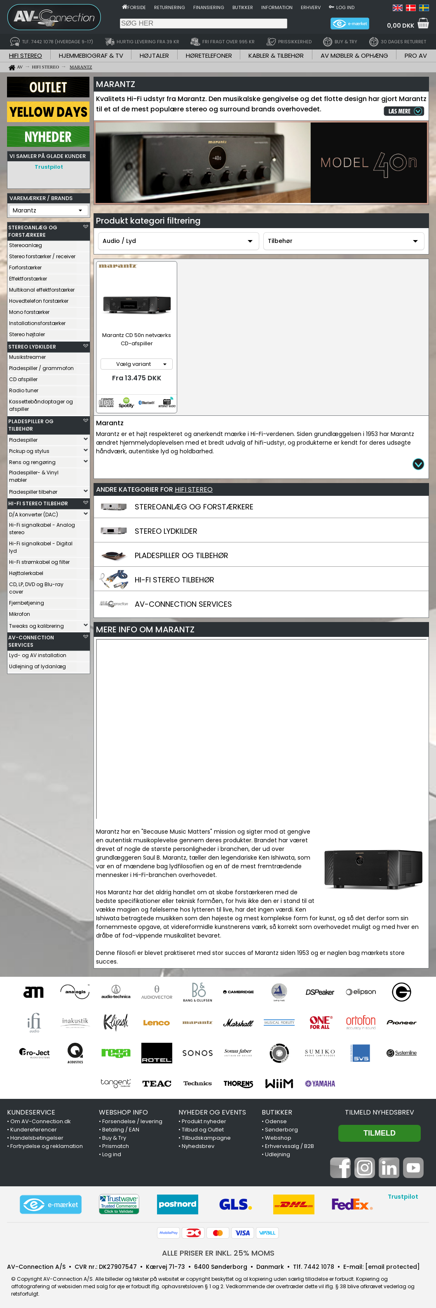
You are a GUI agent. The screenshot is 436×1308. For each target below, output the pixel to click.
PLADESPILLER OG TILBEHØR (31, 423)
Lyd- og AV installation (37, 653)
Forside (136, 7)
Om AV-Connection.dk (40, 1119)
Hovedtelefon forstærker (38, 298)
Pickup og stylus (29, 448)
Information (277, 7)
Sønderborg (281, 1127)
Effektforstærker (28, 276)
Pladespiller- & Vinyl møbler (34, 474)
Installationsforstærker (37, 321)
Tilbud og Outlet (203, 1127)
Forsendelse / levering (132, 1119)
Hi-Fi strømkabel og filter (39, 559)
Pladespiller (23, 437)
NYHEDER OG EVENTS (212, 1110)
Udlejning (277, 1152)
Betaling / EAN (120, 1127)
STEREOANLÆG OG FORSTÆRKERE (32, 229)
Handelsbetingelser (36, 1136)
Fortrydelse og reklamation (46, 1144)
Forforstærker (25, 265)
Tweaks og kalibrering (36, 623)
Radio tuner (23, 388)
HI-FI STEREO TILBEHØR (38, 501)
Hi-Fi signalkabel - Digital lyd (41, 545)
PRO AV (416, 55)
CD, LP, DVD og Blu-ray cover (36, 586)
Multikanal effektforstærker (42, 287)
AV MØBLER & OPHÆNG (354, 55)
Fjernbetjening (26, 600)
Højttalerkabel (26, 571)
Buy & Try (114, 1136)
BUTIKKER (277, 1110)
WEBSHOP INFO (123, 1110)
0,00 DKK (400, 25)
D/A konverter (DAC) (33, 512)
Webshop (278, 1136)
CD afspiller (23, 377)
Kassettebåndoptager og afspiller (41, 403)
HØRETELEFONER (209, 55)
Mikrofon (19, 611)
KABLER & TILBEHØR (276, 55)
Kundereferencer (33, 1127)
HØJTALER (154, 55)
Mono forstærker (29, 309)
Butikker (242, 7)
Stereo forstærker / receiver (42, 254)
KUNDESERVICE (31, 1110)
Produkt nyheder (204, 1119)
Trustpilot (49, 167)
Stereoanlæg (25, 243)
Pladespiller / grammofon (41, 366)
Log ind (345, 7)
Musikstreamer (27, 354)
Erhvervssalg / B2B (289, 1144)
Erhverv (311, 7)
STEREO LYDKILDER (32, 344)
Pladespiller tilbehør (33, 489)
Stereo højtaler (27, 332)
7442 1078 (319, 1265)
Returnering (169, 7)
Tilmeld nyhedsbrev (379, 1110)
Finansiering (208, 7)
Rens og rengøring (32, 460)
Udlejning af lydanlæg (37, 664)
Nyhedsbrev (198, 1144)
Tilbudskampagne (206, 1136)
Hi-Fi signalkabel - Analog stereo (42, 526)
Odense (276, 1119)
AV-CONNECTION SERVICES (31, 639)
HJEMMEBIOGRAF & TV (91, 55)
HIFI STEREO (25, 55)
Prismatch (115, 1144)
